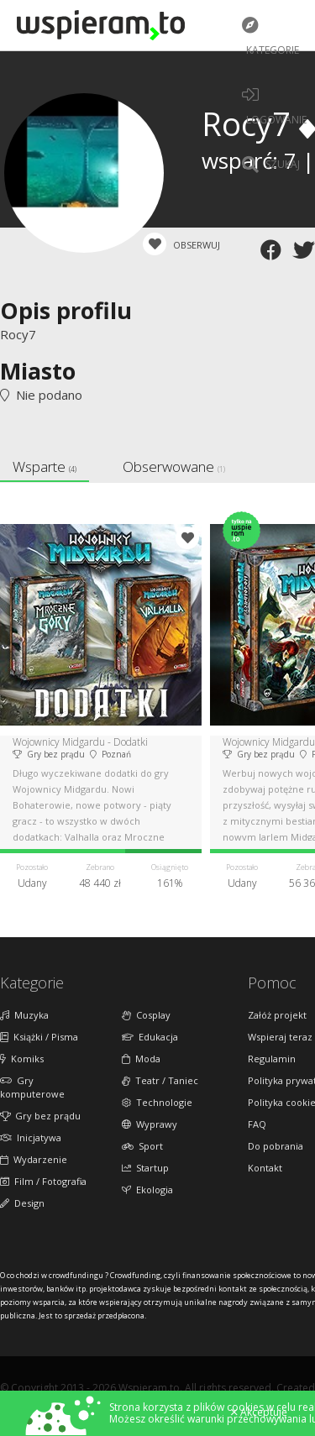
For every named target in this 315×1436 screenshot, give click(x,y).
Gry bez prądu (40, 1115)
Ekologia (147, 1189)
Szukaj (271, 164)
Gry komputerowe (32, 1087)
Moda (141, 1058)
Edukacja (150, 1036)
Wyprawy (149, 1124)
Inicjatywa (30, 1137)
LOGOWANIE (274, 106)
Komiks (22, 1058)
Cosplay (146, 1015)
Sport (142, 1146)
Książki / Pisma (39, 1036)
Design (22, 1203)
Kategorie (270, 37)
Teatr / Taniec (160, 1080)
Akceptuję (259, 1412)
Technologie (157, 1102)
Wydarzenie (33, 1159)
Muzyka (24, 1015)
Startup (145, 1167)
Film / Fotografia (43, 1181)
